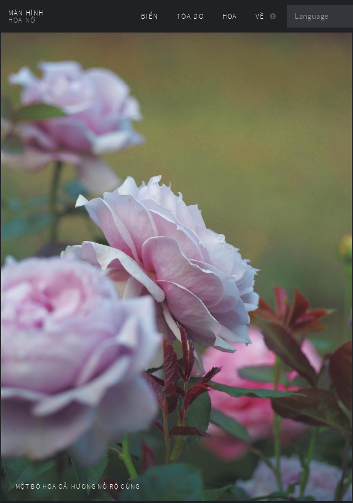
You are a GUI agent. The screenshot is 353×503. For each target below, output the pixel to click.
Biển (149, 16)
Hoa (229, 16)
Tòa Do (190, 16)
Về (260, 16)
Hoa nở (22, 20)
